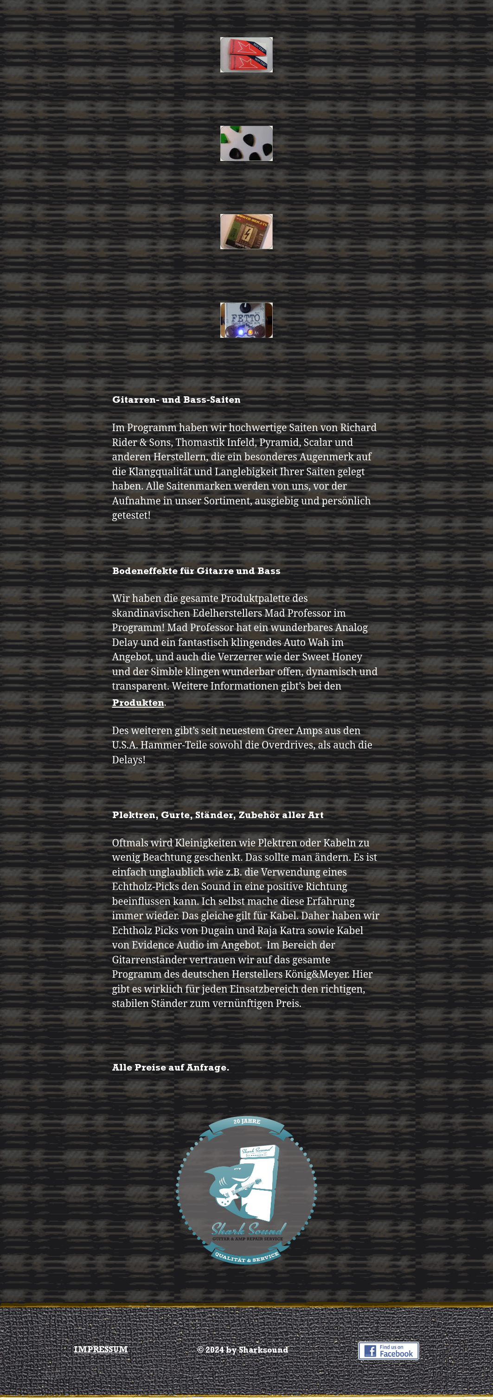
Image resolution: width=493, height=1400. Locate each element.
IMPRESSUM (101, 1351)
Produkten (138, 704)
